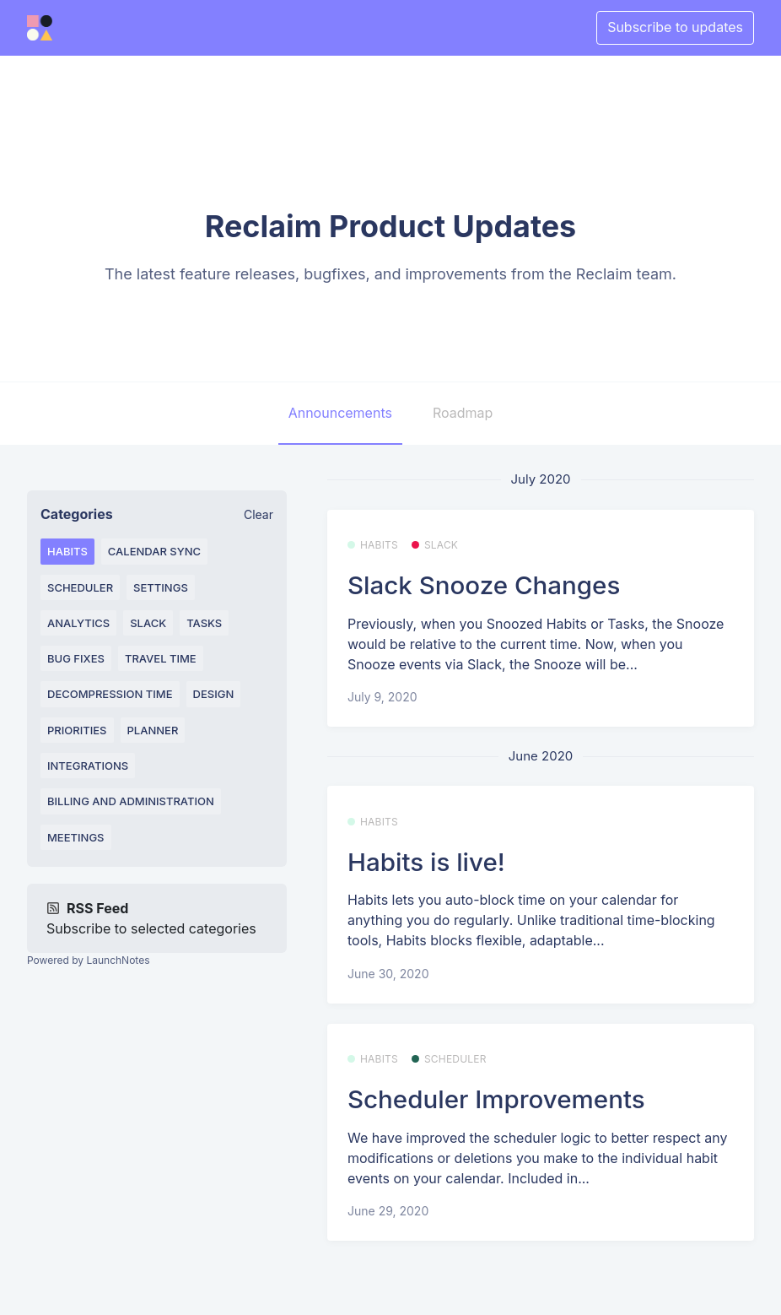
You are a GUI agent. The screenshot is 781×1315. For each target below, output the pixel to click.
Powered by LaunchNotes (88, 960)
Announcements (340, 412)
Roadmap (463, 412)
